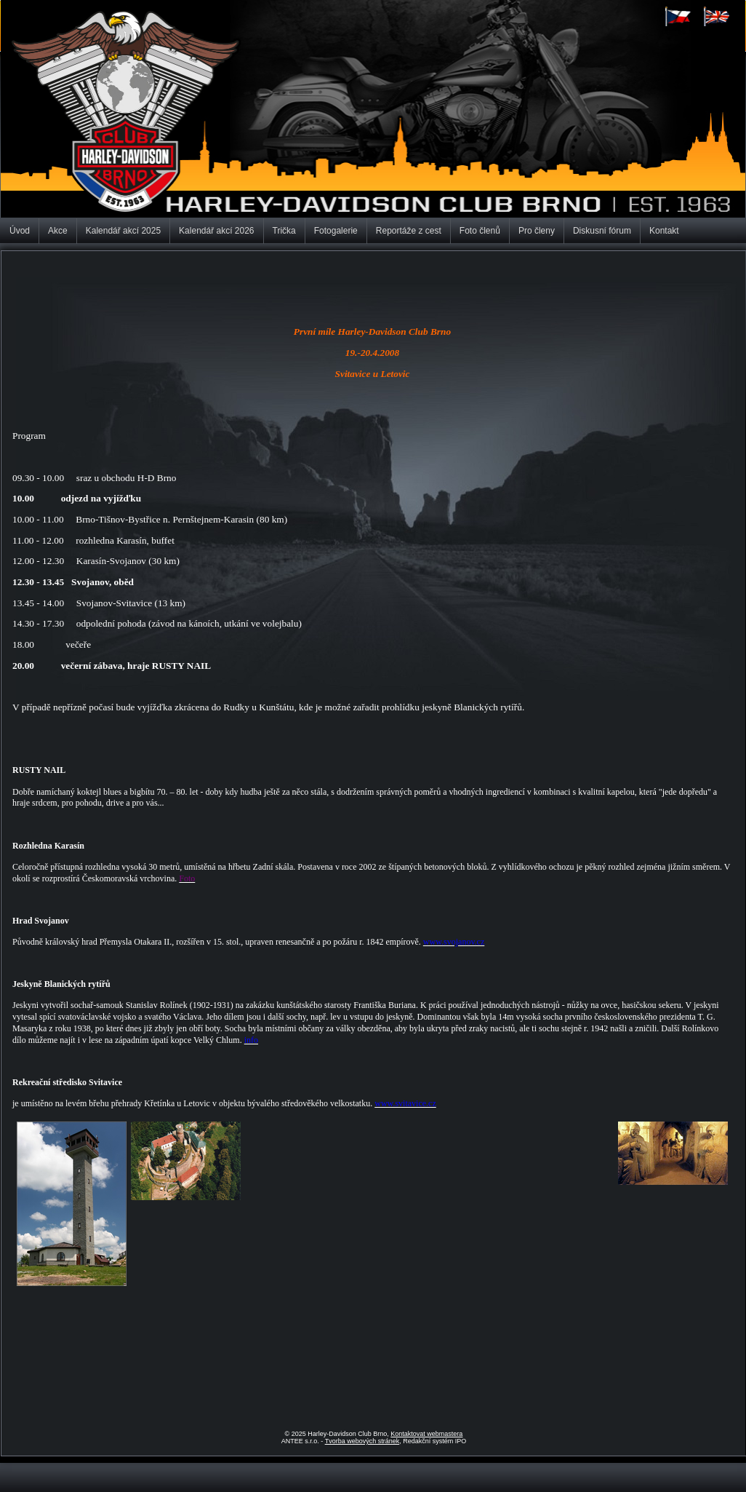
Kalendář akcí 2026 (216, 231)
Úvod (19, 231)
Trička (284, 231)
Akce (58, 231)
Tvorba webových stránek (362, 1441)
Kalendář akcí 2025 (123, 231)
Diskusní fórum (602, 231)
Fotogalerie (336, 231)
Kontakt (664, 231)
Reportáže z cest (408, 231)
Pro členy (536, 231)
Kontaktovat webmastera (426, 1433)
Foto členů (480, 231)
